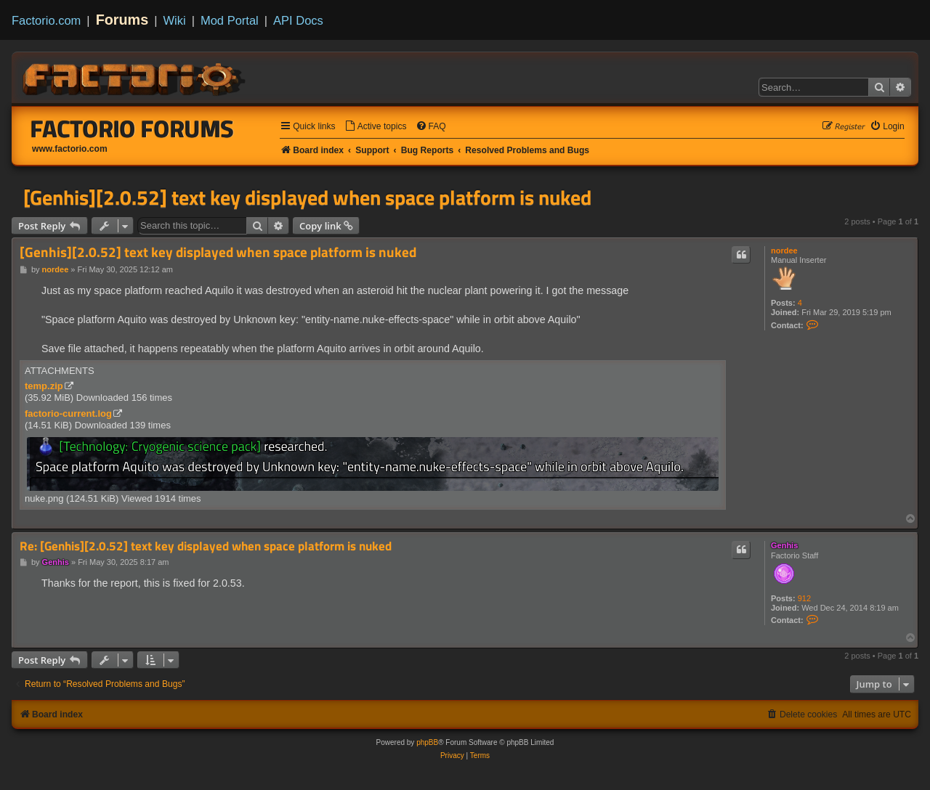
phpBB (427, 742)
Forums (122, 20)
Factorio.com (46, 20)
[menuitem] (375, 127)
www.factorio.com (70, 149)
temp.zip (44, 385)
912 (804, 598)
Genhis (784, 545)
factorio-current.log (68, 413)
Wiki (174, 20)
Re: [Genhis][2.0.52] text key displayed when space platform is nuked (206, 546)
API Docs (298, 20)
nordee (784, 250)
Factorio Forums (132, 128)
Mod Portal (230, 20)
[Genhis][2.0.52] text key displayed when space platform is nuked (307, 197)
